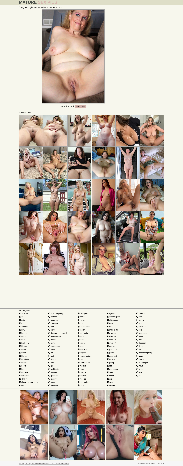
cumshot (53, 323)
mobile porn (84, 363)
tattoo (139, 336)
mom (81, 369)
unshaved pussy (144, 353)
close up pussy (55, 314)
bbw (22, 330)
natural (82, 376)
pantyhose (112, 349)
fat (50, 353)
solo (139, 330)
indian (81, 330)
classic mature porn (28, 382)
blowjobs (24, 359)
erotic (51, 343)
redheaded (112, 369)
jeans (81, 336)
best (22, 340)
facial (51, 349)
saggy (110, 372)
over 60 (111, 340)
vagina (140, 359)
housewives (84, 327)
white (139, 369)
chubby (23, 379)
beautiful (23, 336)
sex (109, 379)
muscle (82, 372)
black (22, 353)
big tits (23, 346)
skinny (140, 320)
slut (139, 323)
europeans (54, 346)
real (110, 366)
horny (81, 320)
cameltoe (24, 376)
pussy (110, 363)
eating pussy (54, 336)
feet (51, 356)
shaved (111, 385)
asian (22, 320)
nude (81, 385)
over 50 (111, 336)
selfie (110, 376)
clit (21, 385)
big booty (24, 343)
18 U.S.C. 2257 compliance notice (56, 464)
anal (22, 317)
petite (110, 353)
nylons (111, 314)
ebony (52, 340)
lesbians (82, 349)
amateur (23, 314)
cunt (51, 327)
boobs (22, 363)
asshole (23, 327)
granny (52, 379)
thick (139, 340)
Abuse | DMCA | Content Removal (31, 464)
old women (112, 320)
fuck (51, 363)
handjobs (83, 314)
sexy (110, 382)
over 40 (111, 333)
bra (21, 369)
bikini (22, 349)
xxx (138, 376)
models (82, 366)
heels (81, 317)
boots (22, 366)
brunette (23, 372)
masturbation (84, 356)
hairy (51, 382)
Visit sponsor (80, 106)
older (110, 323)
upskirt (140, 356)
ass (21, 323)
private (111, 359)
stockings (141, 333)
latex (81, 340)
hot (80, 323)
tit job (139, 346)
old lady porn (113, 317)
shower (140, 314)
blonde (23, 356)
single (140, 317)
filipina (52, 359)
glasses (52, 372)
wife (139, 372)
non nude (83, 382)
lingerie (82, 353)
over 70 (111, 343)
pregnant (112, 356)
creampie (53, 320)
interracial (83, 333)
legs (80, 346)
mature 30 (112, 330)
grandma (53, 376)
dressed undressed (57, 333)
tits (138, 349)
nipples (82, 379)
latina (81, 343)
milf (80, 359)
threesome (142, 343)
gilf (50, 366)
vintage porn (142, 363)
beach (22, 333)
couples (52, 317)
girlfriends (53, 369)
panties (111, 346)
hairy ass (53, 385)
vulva (139, 366)
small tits (141, 327)
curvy (51, 330)
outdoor (111, 327)
